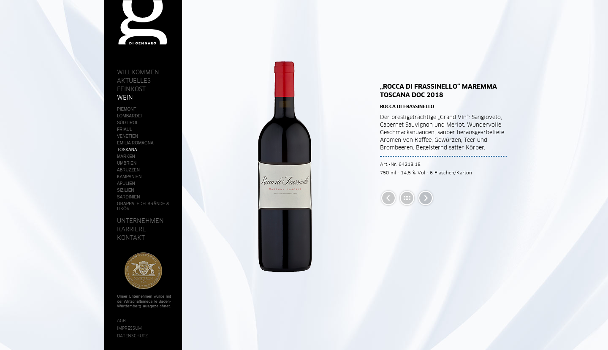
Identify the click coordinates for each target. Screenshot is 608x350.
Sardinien (128, 197)
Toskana (127, 149)
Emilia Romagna (135, 143)
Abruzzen (128, 170)
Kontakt (131, 237)
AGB (121, 320)
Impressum (129, 328)
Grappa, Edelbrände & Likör (143, 206)
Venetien (127, 136)
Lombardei (129, 116)
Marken (126, 156)
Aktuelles (134, 80)
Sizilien (125, 190)
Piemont (126, 109)
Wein (125, 97)
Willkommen (138, 72)
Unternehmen (140, 220)
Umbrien (126, 163)
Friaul (124, 129)
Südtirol (127, 122)
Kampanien (129, 176)
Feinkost (131, 89)
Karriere (131, 229)
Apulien (126, 183)
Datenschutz (132, 335)
